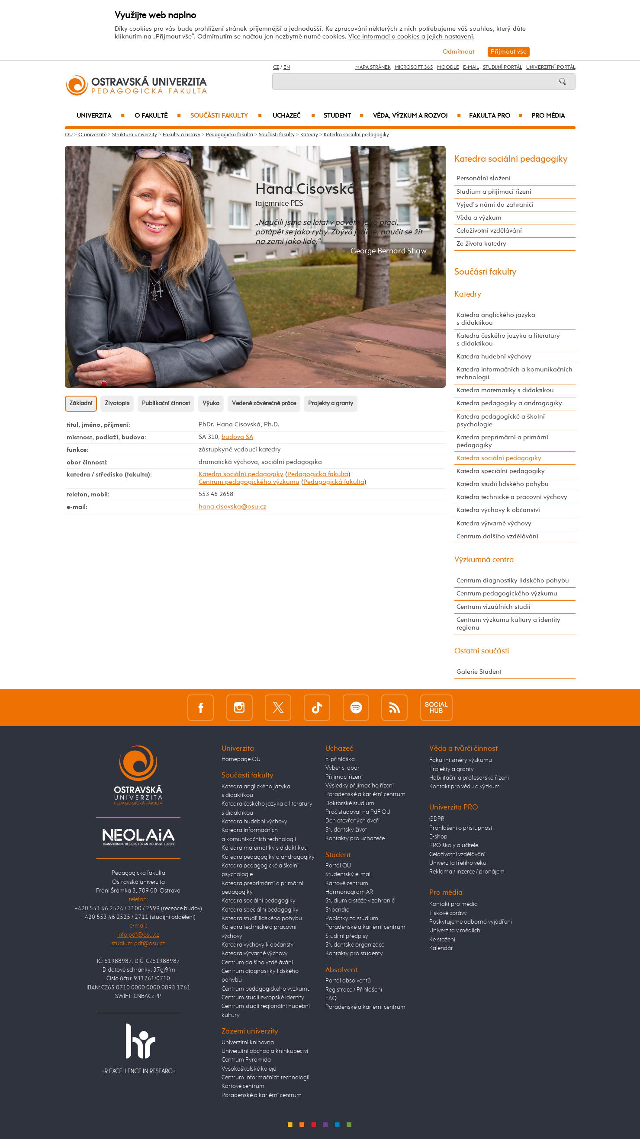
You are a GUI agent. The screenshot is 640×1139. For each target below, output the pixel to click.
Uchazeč (294, 116)
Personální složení (484, 178)
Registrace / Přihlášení (353, 990)
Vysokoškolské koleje (249, 1069)
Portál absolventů (348, 981)
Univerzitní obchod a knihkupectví (265, 1051)
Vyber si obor (342, 768)
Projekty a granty (330, 403)
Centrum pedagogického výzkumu (249, 482)
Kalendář (441, 948)
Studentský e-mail (348, 874)
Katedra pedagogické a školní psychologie (501, 420)
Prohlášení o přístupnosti (461, 828)
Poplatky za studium (351, 918)
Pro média (548, 116)
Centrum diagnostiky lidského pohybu (513, 580)
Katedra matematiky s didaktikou (505, 390)
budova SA (237, 437)
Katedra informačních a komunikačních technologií (514, 373)
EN (286, 67)
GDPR (436, 819)
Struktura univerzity (134, 135)
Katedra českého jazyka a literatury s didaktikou (508, 340)
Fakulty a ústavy (181, 135)
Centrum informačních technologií (265, 1078)
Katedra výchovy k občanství (498, 510)
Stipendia (337, 910)
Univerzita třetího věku (457, 863)
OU (69, 135)
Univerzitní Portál (551, 67)
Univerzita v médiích (454, 931)
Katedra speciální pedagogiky (501, 471)
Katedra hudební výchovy (494, 356)
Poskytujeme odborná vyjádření (470, 922)
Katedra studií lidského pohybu (503, 484)
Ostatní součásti (481, 651)
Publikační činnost (166, 403)
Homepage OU (241, 759)
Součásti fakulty (225, 116)
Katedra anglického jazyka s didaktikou (496, 319)
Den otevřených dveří (352, 821)
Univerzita (101, 116)
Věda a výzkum (479, 217)
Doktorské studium (349, 803)
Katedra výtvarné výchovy (494, 523)
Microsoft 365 (414, 67)
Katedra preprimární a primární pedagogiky (502, 441)
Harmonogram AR (349, 892)
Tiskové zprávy (448, 913)
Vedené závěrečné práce (264, 403)
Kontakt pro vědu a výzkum (464, 787)
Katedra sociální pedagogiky (356, 135)
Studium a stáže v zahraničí (360, 901)
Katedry (309, 135)
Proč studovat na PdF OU (357, 812)
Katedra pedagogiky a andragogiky (509, 403)
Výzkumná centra (484, 560)
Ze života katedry (481, 243)
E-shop (438, 837)
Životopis (117, 403)
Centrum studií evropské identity (263, 998)
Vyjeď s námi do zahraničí (495, 205)
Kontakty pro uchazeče (355, 838)
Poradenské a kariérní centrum (262, 1095)
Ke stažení (442, 940)
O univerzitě (92, 135)
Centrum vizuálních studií (494, 607)
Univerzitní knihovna (248, 1043)
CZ (276, 67)
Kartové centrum (243, 1086)
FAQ (331, 998)
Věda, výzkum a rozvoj (417, 116)
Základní (81, 403)
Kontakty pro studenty (354, 953)
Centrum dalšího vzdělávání (497, 536)
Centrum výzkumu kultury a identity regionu (508, 624)
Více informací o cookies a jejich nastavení (410, 36)
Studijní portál (502, 67)
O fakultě (158, 116)
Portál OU (338, 866)
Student (343, 116)
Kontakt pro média (453, 904)
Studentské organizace (354, 945)
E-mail (471, 67)
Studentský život (346, 830)
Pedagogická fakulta (229, 135)
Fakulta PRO (495, 116)
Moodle (448, 67)
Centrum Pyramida (246, 1060)
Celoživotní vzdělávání (489, 230)
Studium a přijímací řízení (494, 192)
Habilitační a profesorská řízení (469, 778)
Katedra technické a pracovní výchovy (512, 497)
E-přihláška (340, 759)
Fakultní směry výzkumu (460, 760)
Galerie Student (479, 672)
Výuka (211, 403)
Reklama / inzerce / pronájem (467, 872)
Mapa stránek (373, 67)
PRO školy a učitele (453, 845)
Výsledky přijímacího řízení (359, 786)
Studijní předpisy (346, 936)
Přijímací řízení (344, 777)
